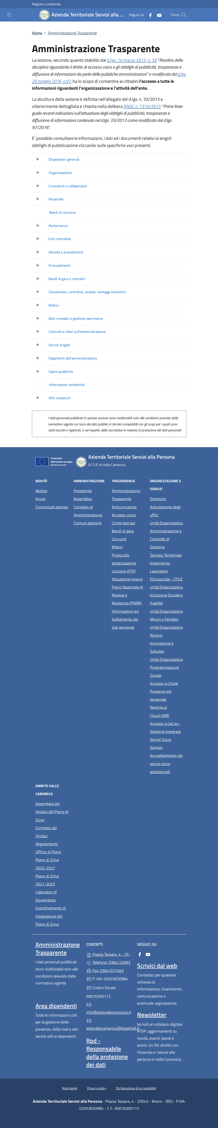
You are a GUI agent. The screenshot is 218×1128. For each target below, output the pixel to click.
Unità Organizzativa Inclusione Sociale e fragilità (166, 595)
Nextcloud (166, 706)
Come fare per (128, 522)
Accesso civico (124, 515)
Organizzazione (60, 172)
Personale (56, 199)
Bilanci (54, 305)
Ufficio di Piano (48, 852)
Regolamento (46, 844)
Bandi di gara (123, 531)
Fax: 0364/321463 (105, 971)
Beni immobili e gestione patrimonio (76, 318)
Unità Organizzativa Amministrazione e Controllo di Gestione (166, 535)
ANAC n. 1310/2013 (142, 106)
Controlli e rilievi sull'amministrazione (77, 331)
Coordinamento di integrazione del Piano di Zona (50, 916)
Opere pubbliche (61, 371)
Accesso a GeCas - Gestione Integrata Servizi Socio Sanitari (166, 736)
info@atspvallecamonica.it (108, 1008)
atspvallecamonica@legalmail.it (109, 1024)
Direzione (158, 499)
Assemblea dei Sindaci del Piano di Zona (51, 812)
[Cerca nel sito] (183, 15)
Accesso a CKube (166, 683)
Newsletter (151, 1014)
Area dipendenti (56, 1005)
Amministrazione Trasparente (126, 495)
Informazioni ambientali (67, 384)
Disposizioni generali (64, 159)
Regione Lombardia (46, 4)
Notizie (41, 491)
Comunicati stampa (51, 507)
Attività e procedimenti (66, 252)
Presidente (83, 491)
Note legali (69, 1088)
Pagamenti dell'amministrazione (73, 358)
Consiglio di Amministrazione (88, 511)
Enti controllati (60, 238)
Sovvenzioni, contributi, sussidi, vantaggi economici (87, 291)
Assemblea (83, 499)
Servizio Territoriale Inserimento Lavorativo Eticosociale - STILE (166, 567)
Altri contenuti (60, 398)
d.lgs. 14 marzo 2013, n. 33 (132, 60)
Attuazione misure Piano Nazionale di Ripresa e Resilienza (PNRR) (127, 591)
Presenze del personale (166, 695)
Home (37, 33)
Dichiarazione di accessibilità (136, 1088)
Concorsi (119, 539)
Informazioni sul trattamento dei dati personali (125, 619)
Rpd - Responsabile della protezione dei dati (107, 1052)
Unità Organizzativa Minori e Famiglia (166, 615)
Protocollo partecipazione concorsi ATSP (124, 563)
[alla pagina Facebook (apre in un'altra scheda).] (148, 14)
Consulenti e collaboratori (68, 186)
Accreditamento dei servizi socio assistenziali (166, 763)
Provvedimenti (60, 265)
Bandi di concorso (62, 212)
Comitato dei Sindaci (46, 832)
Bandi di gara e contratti (67, 278)
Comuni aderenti (88, 523)
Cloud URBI (166, 715)
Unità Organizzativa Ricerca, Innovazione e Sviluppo (166, 639)
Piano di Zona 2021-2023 (47, 880)
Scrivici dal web (157, 965)
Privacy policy (96, 1088)
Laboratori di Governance (46, 896)
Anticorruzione (124, 507)
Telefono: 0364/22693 (108, 962)
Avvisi (40, 499)
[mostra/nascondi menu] (9, 14)
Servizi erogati (59, 345)
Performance (58, 225)
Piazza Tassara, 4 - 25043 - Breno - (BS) (109, 953)
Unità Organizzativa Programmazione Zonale (166, 667)
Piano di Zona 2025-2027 (47, 864)
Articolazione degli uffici (165, 511)
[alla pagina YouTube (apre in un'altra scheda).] (157, 14)
